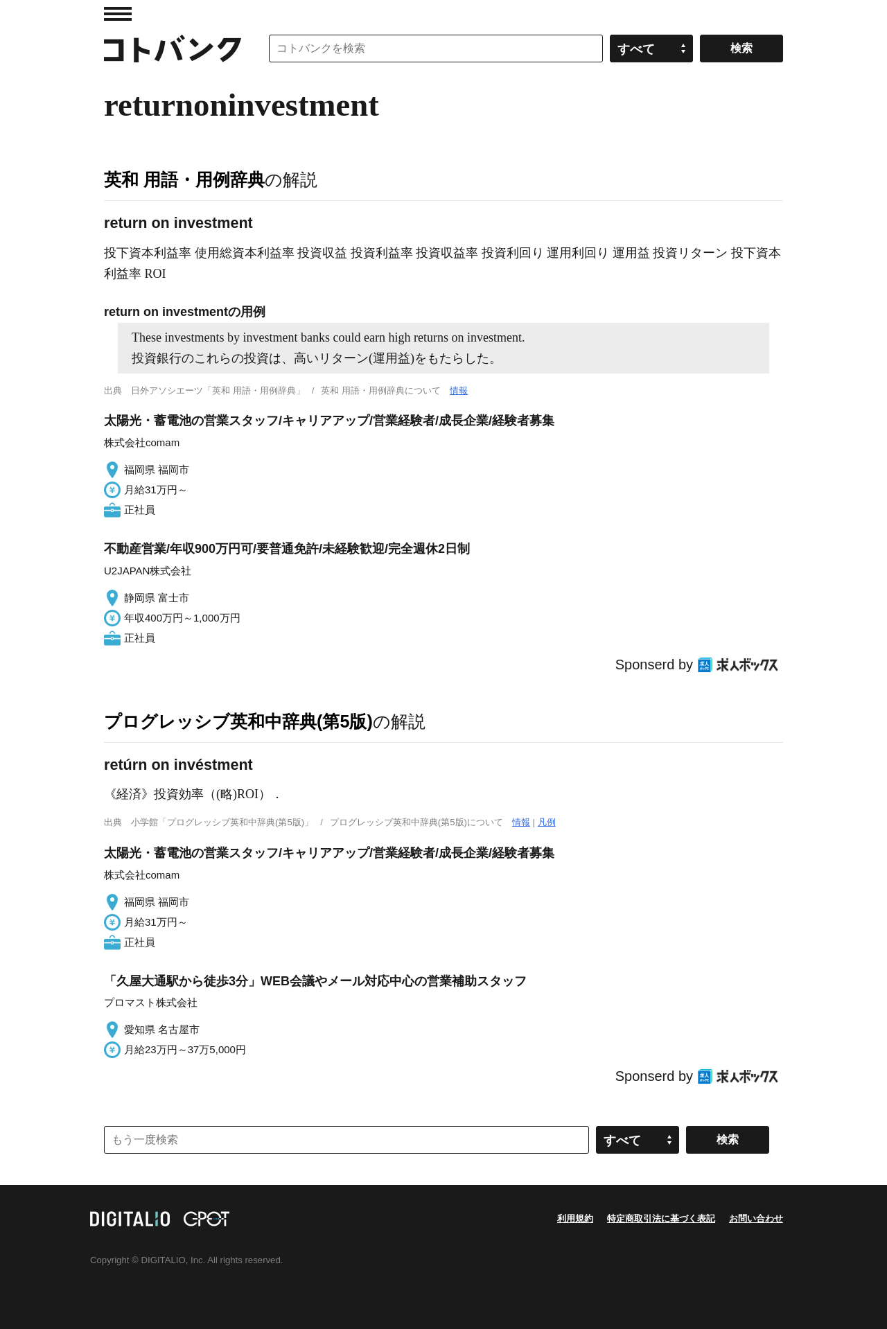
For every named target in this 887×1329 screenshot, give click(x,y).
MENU (118, 14)
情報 (459, 390)
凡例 (547, 822)
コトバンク (172, 48)
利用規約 (575, 1218)
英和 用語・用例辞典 (184, 179)
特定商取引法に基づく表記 (661, 1218)
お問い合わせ (756, 1218)
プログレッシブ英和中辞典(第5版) (238, 721)
